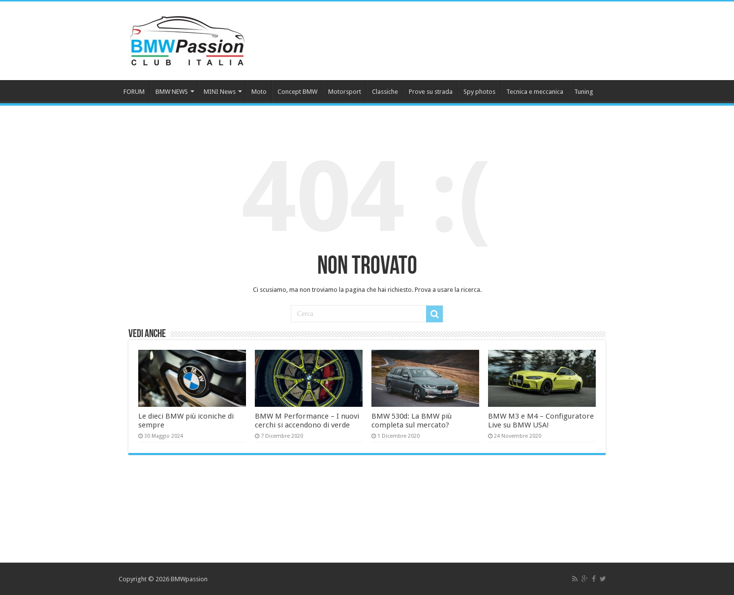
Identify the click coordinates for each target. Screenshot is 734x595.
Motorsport (344, 91)
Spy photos (479, 91)
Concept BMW (297, 91)
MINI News (220, 91)
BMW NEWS (171, 91)
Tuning (583, 91)
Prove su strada (431, 91)
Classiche (385, 91)
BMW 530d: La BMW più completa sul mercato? (411, 420)
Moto (259, 91)
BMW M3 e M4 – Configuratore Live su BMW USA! (541, 420)
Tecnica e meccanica (534, 91)
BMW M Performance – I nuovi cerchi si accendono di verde (307, 420)
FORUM (134, 91)
